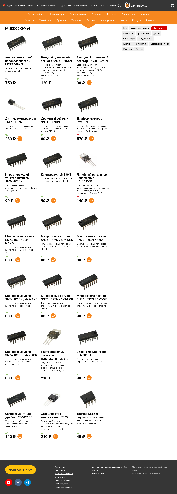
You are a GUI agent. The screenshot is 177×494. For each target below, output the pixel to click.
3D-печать (28, 15)
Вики (76, 10)
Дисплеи (111, 9)
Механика (76, 15)
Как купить (60, 467)
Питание (91, 15)
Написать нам (57, 13)
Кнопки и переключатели (135, 50)
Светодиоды (129, 45)
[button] (88, 20)
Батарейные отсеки (160, 50)
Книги (124, 15)
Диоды (156, 39)
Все (125, 34)
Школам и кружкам (93, 10)
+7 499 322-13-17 (131, 3)
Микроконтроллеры (139, 34)
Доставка (112, 10)
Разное (150, 15)
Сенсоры (96, 9)
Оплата (139, 10)
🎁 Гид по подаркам (59, 10)
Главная (8, 27)
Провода (61, 15)
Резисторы (128, 39)
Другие (139, 55)
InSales (135, 470)
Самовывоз (126, 10)
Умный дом (45, 15)
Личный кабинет (62, 480)
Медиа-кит (60, 477)
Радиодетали (18, 27)
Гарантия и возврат (63, 487)
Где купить (60, 470)
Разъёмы (127, 55)
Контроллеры (57, 9)
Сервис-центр (61, 484)
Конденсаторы (146, 45)
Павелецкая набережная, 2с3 (109, 467)
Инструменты (108, 15)
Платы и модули (78, 9)
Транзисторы (143, 39)
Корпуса (136, 15)
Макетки (145, 9)
